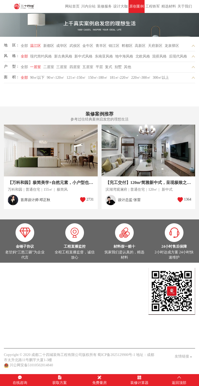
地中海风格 (124, 58)
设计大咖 (120, 6)
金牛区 (87, 47)
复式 (108, 68)
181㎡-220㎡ (119, 79)
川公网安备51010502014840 (31, 365)
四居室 (74, 68)
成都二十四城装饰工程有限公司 (25, 6)
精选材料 (168, 6)
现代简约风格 (41, 58)
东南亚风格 (104, 58)
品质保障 (38, 338)
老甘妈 (9, 338)
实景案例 (11, 291)
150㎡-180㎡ (98, 79)
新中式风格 (83, 58)
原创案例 (136, 6)
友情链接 (183, 356)
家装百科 (42, 322)
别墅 (118, 68)
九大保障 (69, 338)
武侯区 (74, 47)
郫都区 (127, 47)
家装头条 (11, 317)
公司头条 (11, 322)
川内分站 (88, 6)
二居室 (48, 68)
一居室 (35, 68)
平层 (99, 68)
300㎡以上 (161, 79)
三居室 (61, 68)
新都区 (48, 47)
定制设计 (11, 275)
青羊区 (101, 47)
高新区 (140, 47)
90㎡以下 (37, 79)
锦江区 (114, 47)
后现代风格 (178, 58)
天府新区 (155, 47)
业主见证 (57, 322)
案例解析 (26, 322)
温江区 (35, 47)
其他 (127, 68)
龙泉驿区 (172, 47)
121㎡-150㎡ (76, 79)
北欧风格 (143, 58)
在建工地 (26, 291)
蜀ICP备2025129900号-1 (116, 355)
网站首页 (72, 6)
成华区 (61, 47)
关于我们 (184, 6)
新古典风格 (63, 58)
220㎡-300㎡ (141, 79)
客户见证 (54, 338)
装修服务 (104, 6)
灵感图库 (42, 291)
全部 (24, 47)
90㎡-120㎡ (56, 79)
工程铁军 (152, 6)
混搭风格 (159, 58)
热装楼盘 (11, 307)
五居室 (87, 68)
